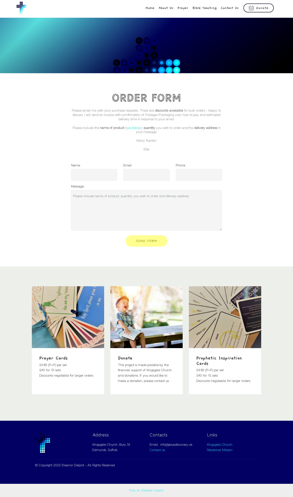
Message (77, 186)
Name (75, 165)
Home (149, 8)
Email (127, 165)
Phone (180, 165)
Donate (258, 8)
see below (133, 128)
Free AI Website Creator (146, 490)
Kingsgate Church (219, 445)
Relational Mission (219, 450)
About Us (166, 8)
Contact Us (230, 8)
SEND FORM (146, 241)
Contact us (157, 450)
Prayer (182, 8)
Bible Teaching (205, 8)
